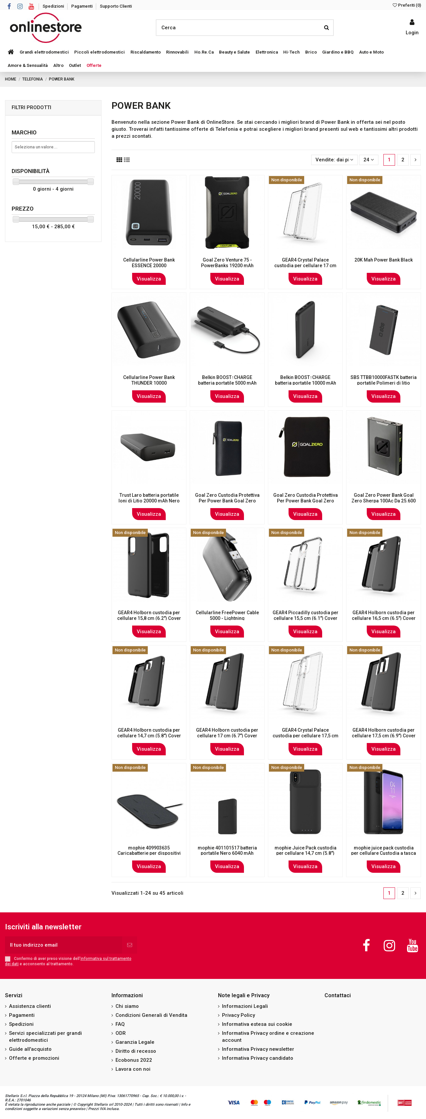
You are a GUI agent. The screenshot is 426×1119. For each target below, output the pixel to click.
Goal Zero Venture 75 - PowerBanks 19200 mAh (227, 262)
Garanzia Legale (134, 1042)
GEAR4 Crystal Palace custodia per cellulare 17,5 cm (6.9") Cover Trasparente (305, 735)
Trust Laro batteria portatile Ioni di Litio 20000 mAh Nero (149, 497)
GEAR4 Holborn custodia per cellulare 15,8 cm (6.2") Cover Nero (149, 618)
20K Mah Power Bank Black (383, 260)
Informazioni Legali (245, 1006)
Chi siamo (127, 1006)
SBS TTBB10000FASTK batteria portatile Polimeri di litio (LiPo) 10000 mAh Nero (383, 383)
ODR (120, 1033)
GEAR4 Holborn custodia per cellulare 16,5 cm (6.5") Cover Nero (384, 618)
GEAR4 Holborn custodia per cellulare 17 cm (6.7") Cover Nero (227, 735)
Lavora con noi (132, 1069)
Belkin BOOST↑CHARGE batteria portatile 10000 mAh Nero (305, 383)
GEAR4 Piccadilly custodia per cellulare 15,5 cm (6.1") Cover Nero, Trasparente (305, 618)
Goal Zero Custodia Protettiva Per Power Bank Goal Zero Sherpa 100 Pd (227, 500)
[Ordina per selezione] (334, 160)
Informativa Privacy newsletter (258, 1049)
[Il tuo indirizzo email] (63, 945)
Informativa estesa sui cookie (257, 1024)
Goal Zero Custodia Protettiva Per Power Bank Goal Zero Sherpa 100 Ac (305, 500)
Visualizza (149, 279)
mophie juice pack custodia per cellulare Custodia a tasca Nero (383, 853)
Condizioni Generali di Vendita (151, 1015)
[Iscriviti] (129, 945)
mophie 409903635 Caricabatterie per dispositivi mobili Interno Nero (149, 853)
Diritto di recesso (135, 1051)
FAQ (120, 1024)
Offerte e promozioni (34, 1058)
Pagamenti (82, 6)
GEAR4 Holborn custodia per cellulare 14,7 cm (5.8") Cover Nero (149, 735)
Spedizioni (54, 6)
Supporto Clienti (116, 6)
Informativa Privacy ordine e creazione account (268, 1036)
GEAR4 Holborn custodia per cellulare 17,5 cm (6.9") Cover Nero (384, 735)
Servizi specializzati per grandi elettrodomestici (45, 1036)
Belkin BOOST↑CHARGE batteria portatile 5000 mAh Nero (227, 383)
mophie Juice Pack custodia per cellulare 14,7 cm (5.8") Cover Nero (305, 853)
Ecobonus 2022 (133, 1060)
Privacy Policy (238, 1015)
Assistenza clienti (30, 1006)
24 (368, 160)
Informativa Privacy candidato (257, 1058)
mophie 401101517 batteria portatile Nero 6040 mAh (227, 850)
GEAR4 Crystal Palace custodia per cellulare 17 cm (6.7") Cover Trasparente (305, 265)
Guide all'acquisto (30, 1049)
